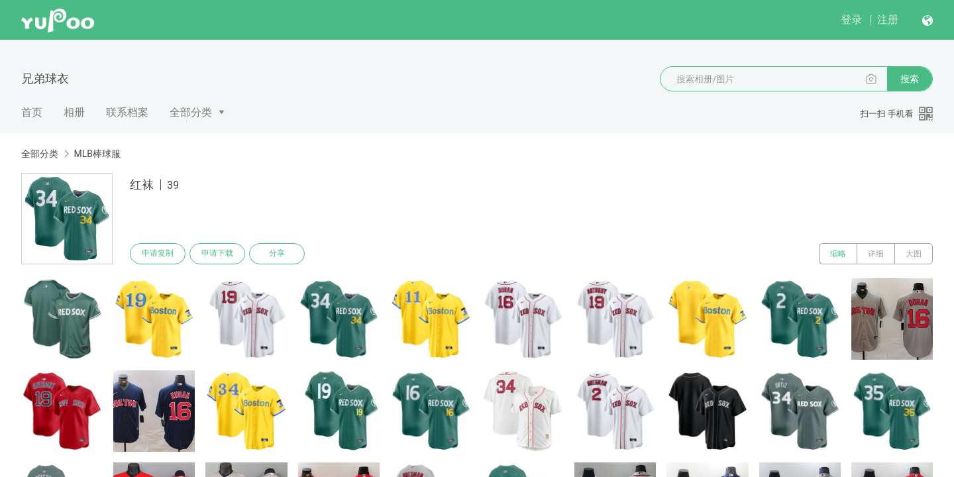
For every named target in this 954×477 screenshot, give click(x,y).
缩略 (838, 253)
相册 (74, 112)
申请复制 (158, 253)
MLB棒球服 (97, 153)
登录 (851, 19)
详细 (876, 253)
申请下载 (217, 253)
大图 (914, 253)
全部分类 (191, 112)
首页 (31, 112)
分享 (277, 253)
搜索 (909, 79)
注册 (887, 19)
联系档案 (127, 112)
